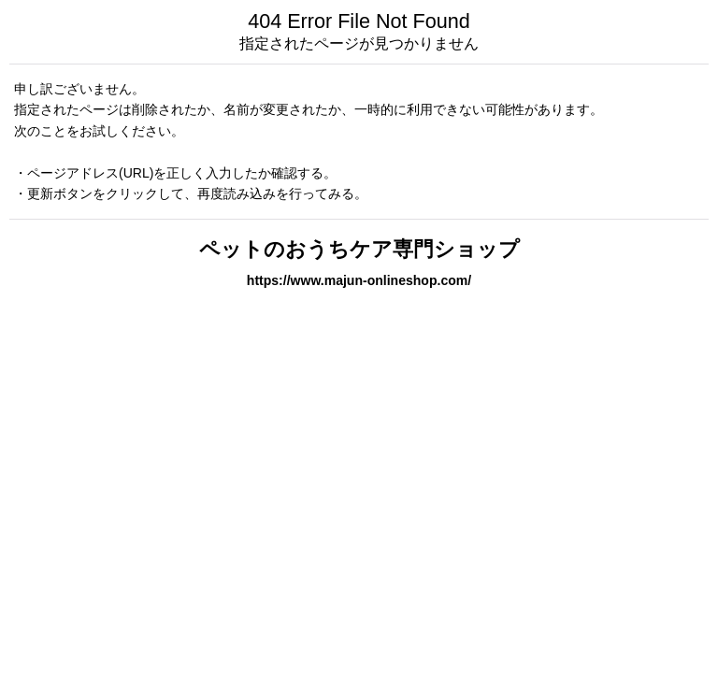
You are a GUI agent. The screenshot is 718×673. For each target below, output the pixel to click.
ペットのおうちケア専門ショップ (359, 249)
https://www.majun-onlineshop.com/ (359, 280)
